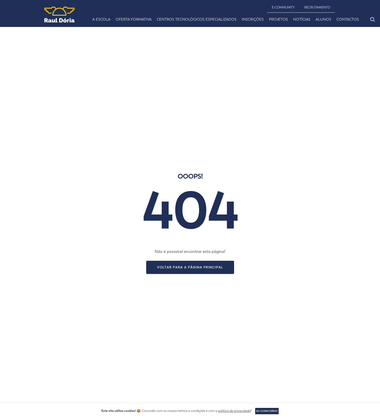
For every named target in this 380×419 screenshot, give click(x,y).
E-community (283, 7)
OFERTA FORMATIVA (133, 19)
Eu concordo (267, 410)
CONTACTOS (347, 19)
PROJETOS (278, 19)
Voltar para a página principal (190, 267)
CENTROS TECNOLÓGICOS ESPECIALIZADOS (196, 19)
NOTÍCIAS (301, 19)
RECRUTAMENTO (317, 7)
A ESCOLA (101, 19)
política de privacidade (233, 411)
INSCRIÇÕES (253, 19)
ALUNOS (323, 19)
